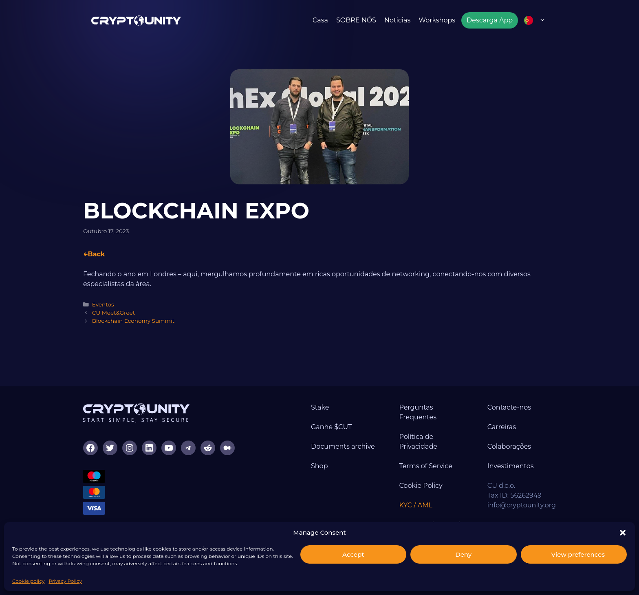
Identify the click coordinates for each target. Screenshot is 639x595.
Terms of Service (425, 466)
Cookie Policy (420, 485)
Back (96, 254)
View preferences (578, 554)
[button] (623, 533)
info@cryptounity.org (521, 505)
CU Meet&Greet (113, 312)
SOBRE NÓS (356, 20)
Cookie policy (28, 581)
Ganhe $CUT (331, 427)
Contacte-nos (509, 407)
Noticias (397, 20)
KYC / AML (415, 505)
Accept (353, 554)
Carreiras (501, 427)
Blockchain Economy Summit (133, 320)
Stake (320, 407)
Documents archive (343, 446)
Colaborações (509, 446)
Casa (320, 20)
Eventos (103, 304)
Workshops (437, 20)
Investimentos (510, 466)
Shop (319, 466)
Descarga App (490, 20)
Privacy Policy (65, 581)
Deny (463, 554)
